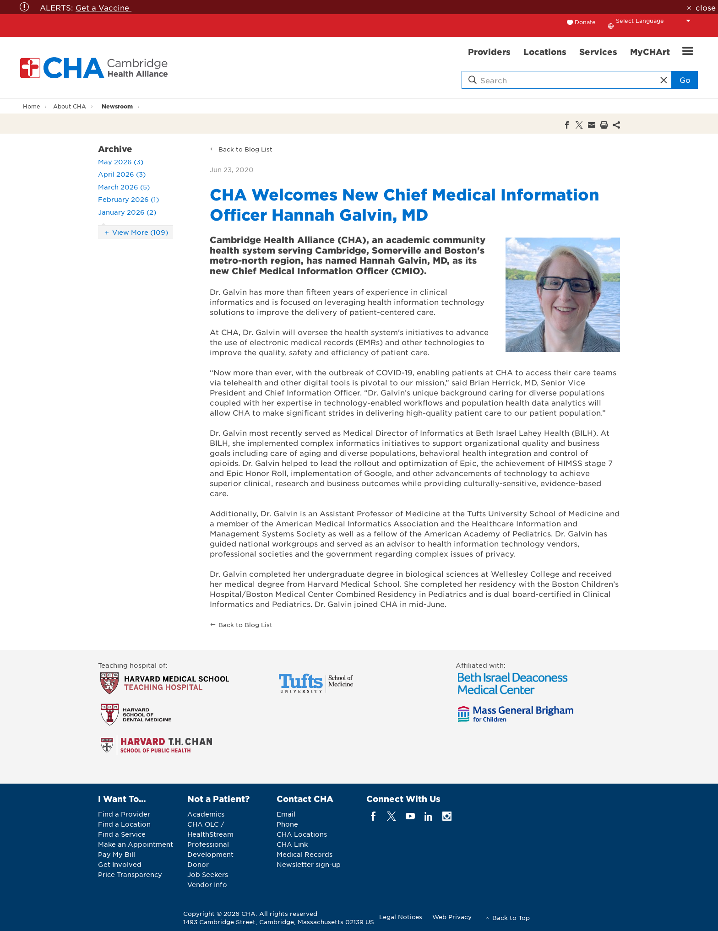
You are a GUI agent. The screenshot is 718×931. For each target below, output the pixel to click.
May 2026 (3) (120, 161)
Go (685, 79)
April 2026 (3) (122, 174)
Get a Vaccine (103, 7)
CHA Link (292, 844)
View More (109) (140, 232)
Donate (585, 22)
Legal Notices (400, 916)
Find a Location (124, 824)
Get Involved (119, 864)
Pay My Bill (116, 854)
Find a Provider (124, 814)
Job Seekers (207, 874)
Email (286, 814)
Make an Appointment (135, 844)
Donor (198, 864)
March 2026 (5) (124, 187)
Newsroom (117, 106)
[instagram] (447, 816)
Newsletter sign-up (309, 864)
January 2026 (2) (127, 212)
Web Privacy (452, 916)
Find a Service (122, 834)
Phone (287, 824)
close (706, 7)
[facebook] (373, 816)
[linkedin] (428, 816)
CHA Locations (302, 834)
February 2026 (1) (128, 199)
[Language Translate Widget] (656, 20)
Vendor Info (207, 884)
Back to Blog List (245, 149)
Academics (205, 814)
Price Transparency (130, 874)
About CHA (69, 106)
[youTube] (410, 816)
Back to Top (511, 917)
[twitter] (392, 816)
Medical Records (304, 854)
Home (31, 106)
